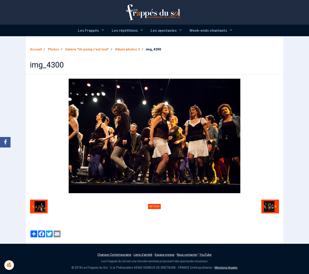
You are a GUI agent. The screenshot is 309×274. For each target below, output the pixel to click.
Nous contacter (187, 254)
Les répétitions (125, 30)
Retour (154, 206)
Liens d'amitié (143, 254)
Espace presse (164, 254)
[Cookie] (9, 265)
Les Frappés (89, 30)
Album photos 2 (127, 49)
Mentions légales (226, 267)
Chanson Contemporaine (114, 254)
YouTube (205, 254)
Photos (53, 49)
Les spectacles (164, 30)
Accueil (36, 49)
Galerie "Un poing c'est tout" (87, 49)
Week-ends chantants (208, 30)
